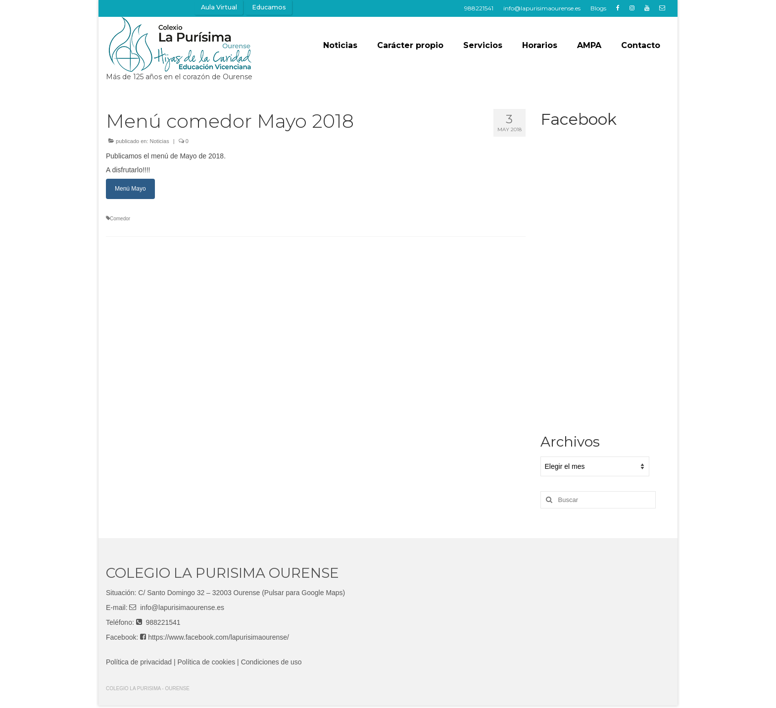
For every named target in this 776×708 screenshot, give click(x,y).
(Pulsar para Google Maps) (303, 593)
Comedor (120, 218)
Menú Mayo (130, 188)
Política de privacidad (139, 662)
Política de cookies (207, 662)
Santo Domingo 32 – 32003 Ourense (203, 593)
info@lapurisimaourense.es (182, 607)
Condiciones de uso (271, 662)
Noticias (159, 141)
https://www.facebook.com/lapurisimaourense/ (218, 637)
